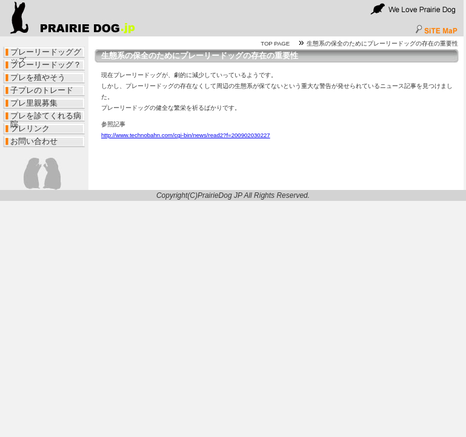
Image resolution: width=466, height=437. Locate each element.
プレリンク (30, 128)
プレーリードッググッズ (45, 53)
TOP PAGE (275, 43)
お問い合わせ (34, 141)
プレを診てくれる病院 (45, 117)
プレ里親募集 (34, 102)
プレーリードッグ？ (45, 64)
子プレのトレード (41, 90)
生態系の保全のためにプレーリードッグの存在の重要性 (382, 43)
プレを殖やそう (37, 77)
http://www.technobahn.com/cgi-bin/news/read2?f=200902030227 (185, 135)
